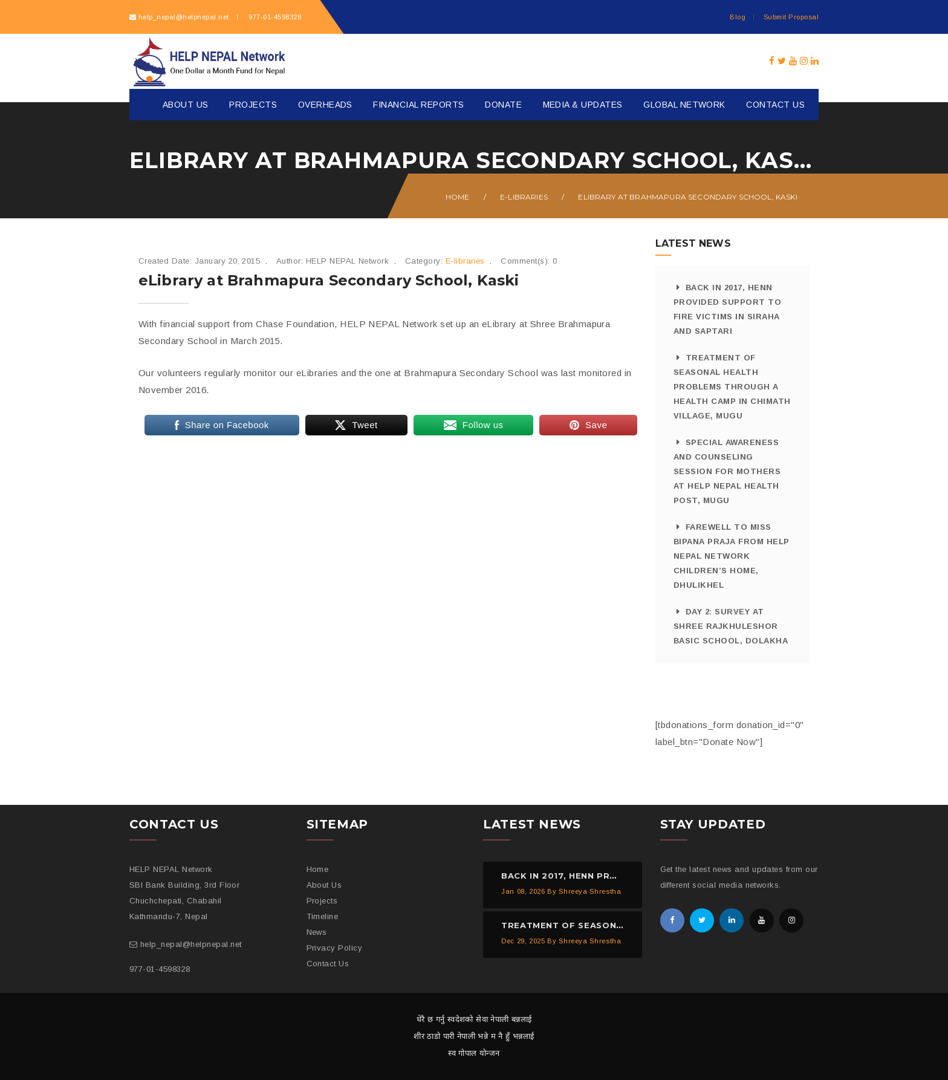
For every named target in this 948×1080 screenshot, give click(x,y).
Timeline (323, 916)
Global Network (684, 104)
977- (274, 17)
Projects (253, 104)
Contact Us (775, 104)
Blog (737, 17)
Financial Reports (418, 104)
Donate (503, 104)
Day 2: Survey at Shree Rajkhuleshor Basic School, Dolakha (731, 626)
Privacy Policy (335, 947)
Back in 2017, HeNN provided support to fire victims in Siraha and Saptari (727, 309)
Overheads (325, 104)
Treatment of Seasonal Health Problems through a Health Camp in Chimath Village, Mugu (732, 386)
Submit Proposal (791, 17)
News (317, 932)
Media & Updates (583, 104)
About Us (186, 104)
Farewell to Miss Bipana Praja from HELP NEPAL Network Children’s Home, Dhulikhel (732, 556)
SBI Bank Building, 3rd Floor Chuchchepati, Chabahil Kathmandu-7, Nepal (184, 900)
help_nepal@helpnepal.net (183, 17)
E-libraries (524, 196)
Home (458, 196)
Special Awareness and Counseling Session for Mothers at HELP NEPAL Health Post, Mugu (727, 471)
